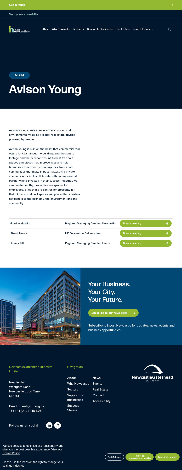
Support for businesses (75, 397)
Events (97, 383)
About (71, 377)
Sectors (72, 389)
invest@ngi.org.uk (31, 406)
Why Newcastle (78, 383)
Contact (98, 395)
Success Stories (73, 407)
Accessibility (101, 401)
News (97, 377)
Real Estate (100, 389)
